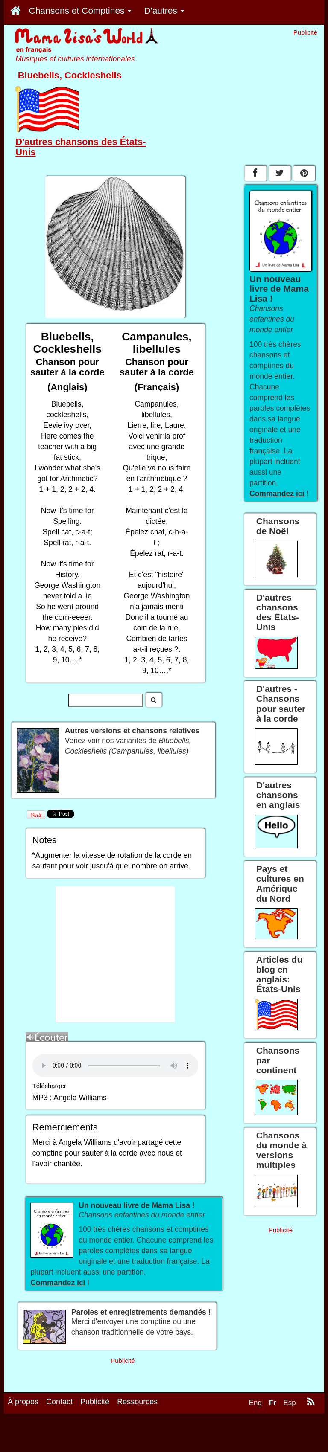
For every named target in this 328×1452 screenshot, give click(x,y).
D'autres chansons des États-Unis (80, 146)
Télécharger (49, 1086)
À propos (23, 1401)
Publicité (94, 1401)
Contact (59, 1401)
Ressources (137, 1401)
